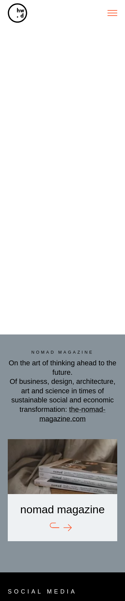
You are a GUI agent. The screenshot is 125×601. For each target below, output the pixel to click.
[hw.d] (17, 13)
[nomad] (62, 490)
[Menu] (112, 13)
